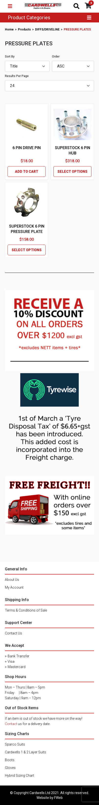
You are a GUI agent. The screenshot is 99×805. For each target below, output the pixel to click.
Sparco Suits (15, 744)
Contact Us (13, 633)
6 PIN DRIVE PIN (26, 147)
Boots (9, 760)
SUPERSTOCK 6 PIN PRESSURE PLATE (26, 229)
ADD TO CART (26, 171)
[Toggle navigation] (10, 6)
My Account (14, 587)
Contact (11, 724)
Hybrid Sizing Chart (19, 775)
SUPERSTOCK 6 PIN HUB (72, 150)
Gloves (10, 768)
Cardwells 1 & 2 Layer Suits (25, 752)
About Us (12, 580)
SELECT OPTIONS (72, 171)
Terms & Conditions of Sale (26, 610)
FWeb (58, 798)
